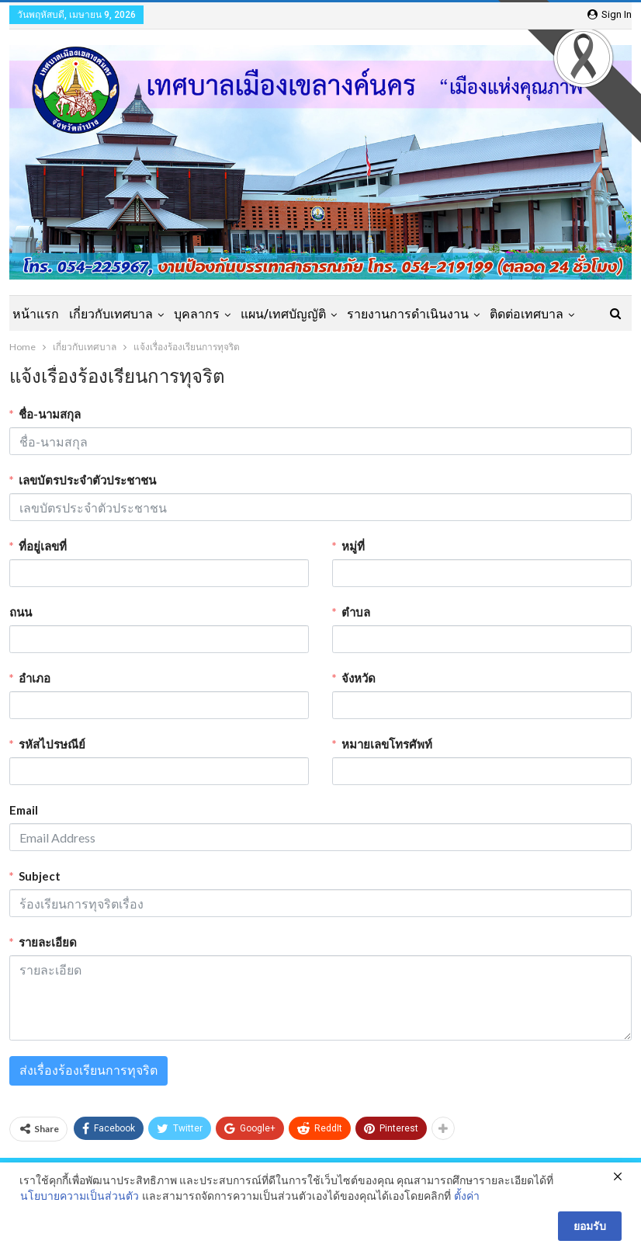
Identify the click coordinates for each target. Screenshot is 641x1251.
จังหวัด (358, 678)
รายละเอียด (48, 942)
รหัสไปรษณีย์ (52, 744)
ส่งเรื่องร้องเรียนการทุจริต (88, 1070)
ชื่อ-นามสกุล (50, 414)
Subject (40, 876)
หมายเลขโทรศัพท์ (386, 744)
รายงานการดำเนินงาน (408, 314)
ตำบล (355, 612)
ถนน (20, 612)
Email (23, 810)
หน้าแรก (35, 314)
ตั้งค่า (467, 1196)
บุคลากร (197, 314)
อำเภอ (34, 678)
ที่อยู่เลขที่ (43, 546)
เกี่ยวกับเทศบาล (111, 314)
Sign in (609, 14)
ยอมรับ (589, 1226)
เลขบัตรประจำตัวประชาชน (87, 480)
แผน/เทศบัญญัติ (283, 314)
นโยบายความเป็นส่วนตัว (79, 1196)
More (505, 314)
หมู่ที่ (353, 546)
